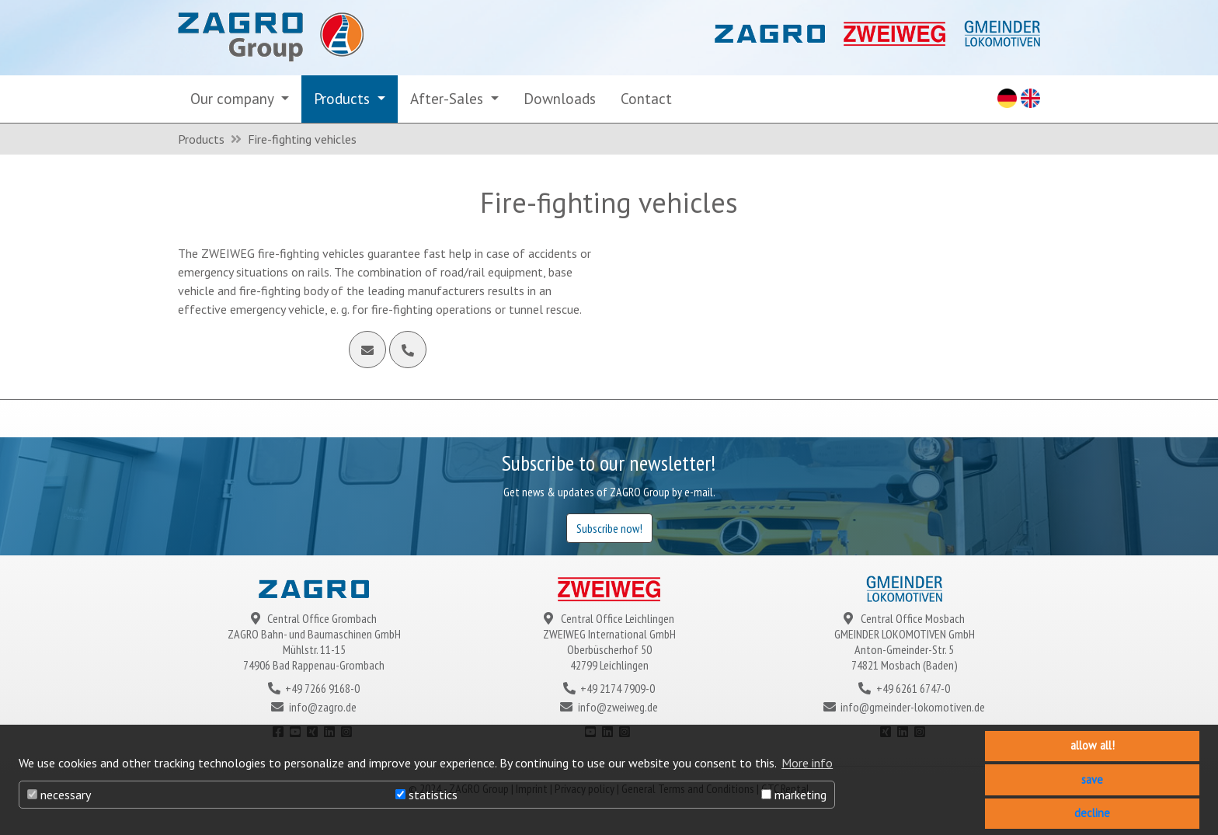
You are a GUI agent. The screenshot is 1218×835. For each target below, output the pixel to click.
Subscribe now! (609, 528)
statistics (426, 794)
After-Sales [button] (448, 98)
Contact (646, 98)
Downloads (560, 98)
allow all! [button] (1092, 745)
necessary (59, 794)
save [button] (1092, 779)
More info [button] (807, 763)
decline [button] (1092, 812)
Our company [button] (233, 98)
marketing (793, 794)
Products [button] (344, 98)
